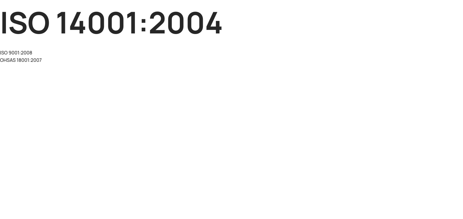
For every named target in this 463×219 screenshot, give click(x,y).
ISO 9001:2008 (16, 52)
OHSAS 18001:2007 (21, 60)
